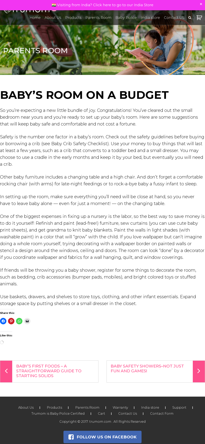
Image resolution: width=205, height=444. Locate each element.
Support (179, 407)
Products (73, 17)
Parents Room (98, 17)
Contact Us (127, 413)
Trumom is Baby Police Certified (58, 413)
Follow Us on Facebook (102, 437)
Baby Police (126, 17)
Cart (101, 413)
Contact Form (162, 413)
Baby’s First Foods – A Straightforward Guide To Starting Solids (40, 371)
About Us (53, 17)
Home (35, 17)
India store (150, 17)
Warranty (120, 407)
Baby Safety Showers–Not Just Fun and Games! (158, 371)
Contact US (174, 17)
